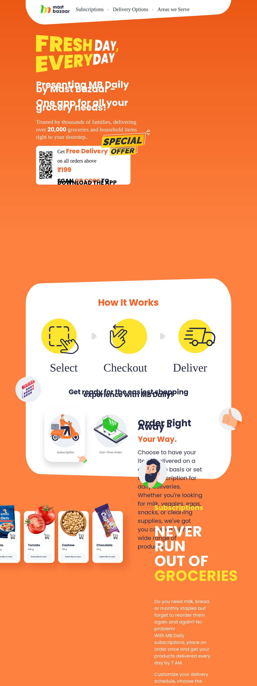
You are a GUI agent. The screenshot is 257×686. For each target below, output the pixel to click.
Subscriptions (90, 9)
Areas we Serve (173, 9)
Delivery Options (130, 9)
